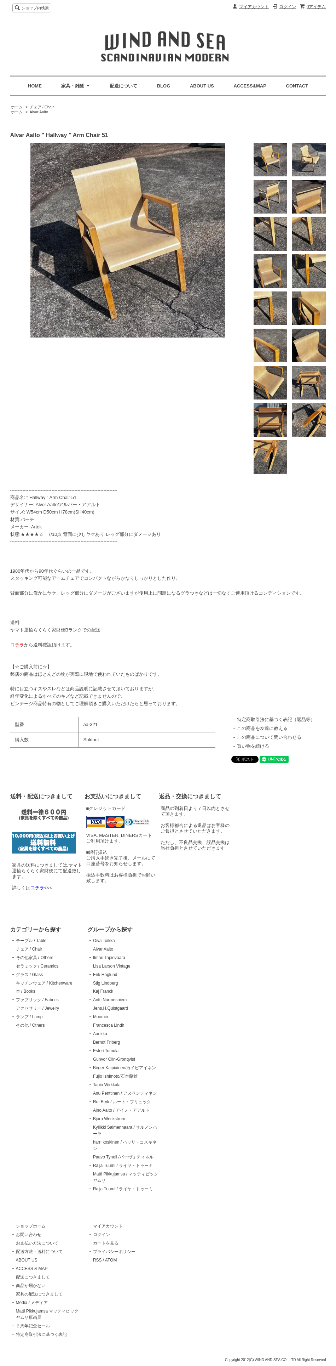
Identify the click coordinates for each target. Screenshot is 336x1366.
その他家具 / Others (34, 957)
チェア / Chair (42, 107)
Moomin (100, 1016)
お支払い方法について (37, 1243)
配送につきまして (33, 1277)
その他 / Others (30, 1025)
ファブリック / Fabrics (37, 999)
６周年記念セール (33, 1326)
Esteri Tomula (105, 1050)
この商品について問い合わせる (269, 737)
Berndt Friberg (106, 1042)
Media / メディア (32, 1302)
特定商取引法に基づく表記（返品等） (276, 719)
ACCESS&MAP (249, 86)
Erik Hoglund (105, 974)
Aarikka (100, 1033)
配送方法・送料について (39, 1251)
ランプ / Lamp (29, 1016)
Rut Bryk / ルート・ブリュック (122, 1101)
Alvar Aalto (39, 112)
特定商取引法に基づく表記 (41, 1334)
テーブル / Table (31, 940)
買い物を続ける (253, 746)
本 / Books (25, 991)
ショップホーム (31, 1226)
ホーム (17, 107)
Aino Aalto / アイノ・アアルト (121, 1110)
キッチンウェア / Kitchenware (44, 983)
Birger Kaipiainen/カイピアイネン (124, 1067)
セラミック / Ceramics (37, 966)
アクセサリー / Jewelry (37, 1008)
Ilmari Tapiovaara (109, 957)
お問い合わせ (28, 1234)
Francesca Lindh (108, 1025)
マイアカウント (254, 6)
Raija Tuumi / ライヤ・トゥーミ (123, 1165)
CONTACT (297, 86)
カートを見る (105, 1243)
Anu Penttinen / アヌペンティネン (125, 1093)
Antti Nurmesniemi (110, 999)
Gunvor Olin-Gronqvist (114, 1059)
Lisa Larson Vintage (112, 966)
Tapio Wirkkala (107, 1084)
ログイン (287, 6)
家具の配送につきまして (39, 1294)
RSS (97, 1260)
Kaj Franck (103, 991)
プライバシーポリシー (114, 1251)
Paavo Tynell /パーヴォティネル (123, 1157)
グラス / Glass (29, 974)
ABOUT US (202, 86)
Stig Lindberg (105, 983)
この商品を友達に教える (262, 728)
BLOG (163, 86)
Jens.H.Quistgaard (110, 1008)
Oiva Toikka (104, 940)
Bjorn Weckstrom (109, 1118)
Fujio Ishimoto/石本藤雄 (115, 1076)
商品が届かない (31, 1285)
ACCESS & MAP (32, 1268)
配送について (123, 86)
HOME (35, 86)
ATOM (111, 1260)
